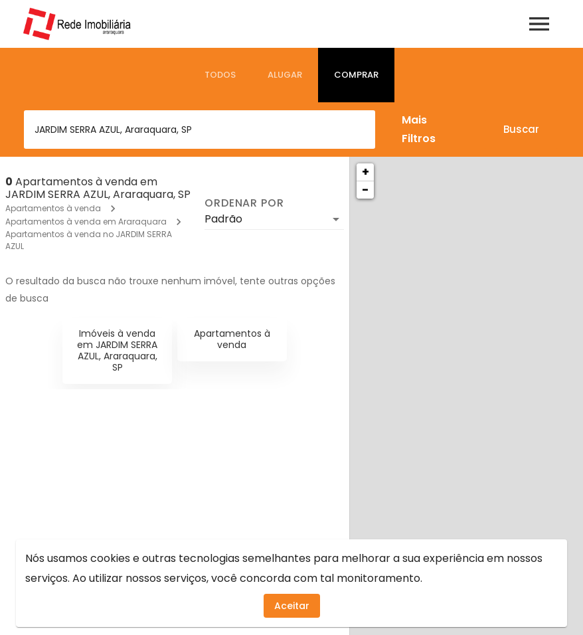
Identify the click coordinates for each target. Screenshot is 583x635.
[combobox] (199, 129)
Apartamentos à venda (53, 208)
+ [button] (365, 171)
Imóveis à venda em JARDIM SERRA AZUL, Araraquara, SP (117, 350)
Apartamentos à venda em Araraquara (86, 221)
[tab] (220, 75)
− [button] (365, 189)
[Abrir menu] (539, 24)
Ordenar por (244, 203)
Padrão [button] (223, 219)
